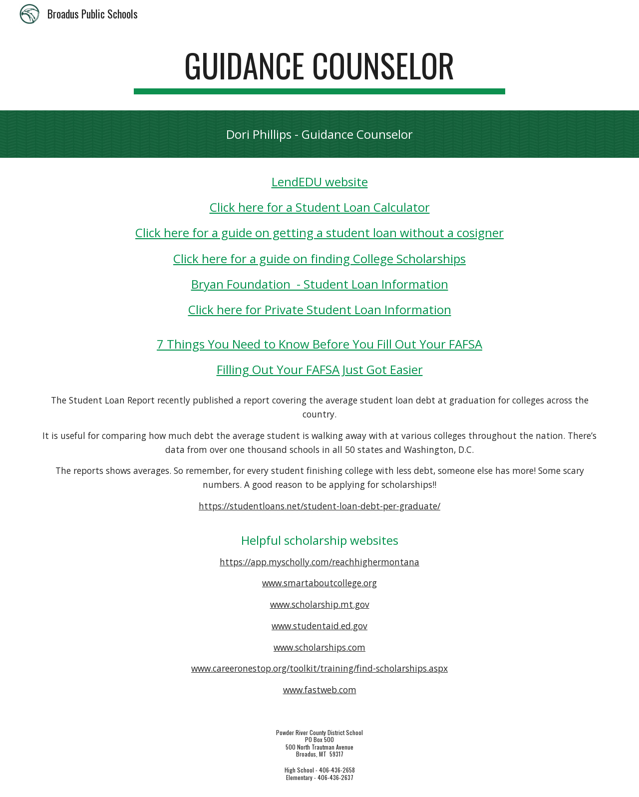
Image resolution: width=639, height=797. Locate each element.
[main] (319, 70)
